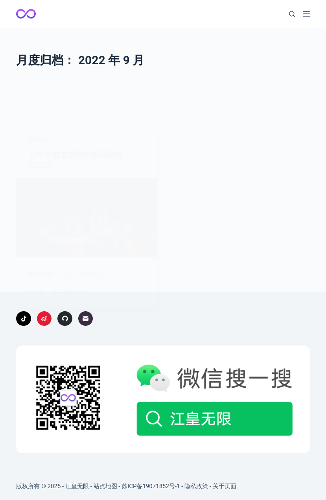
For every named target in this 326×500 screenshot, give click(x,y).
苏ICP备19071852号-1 (151, 486)
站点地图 (105, 486)
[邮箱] (85, 318)
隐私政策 (196, 486)
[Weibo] (44, 318)
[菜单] (306, 13)
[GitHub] (64, 318)
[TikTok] (23, 318)
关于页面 (224, 486)
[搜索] (292, 14)
